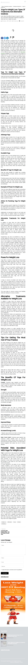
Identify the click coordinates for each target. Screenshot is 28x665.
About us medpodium (14, 662)
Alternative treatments (17, 6)
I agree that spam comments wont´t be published (12, 569)
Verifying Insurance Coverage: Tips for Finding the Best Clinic (15, 636)
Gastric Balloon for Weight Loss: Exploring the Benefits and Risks (16, 643)
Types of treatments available (6, 6)
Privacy (21, 662)
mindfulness (4, 523)
